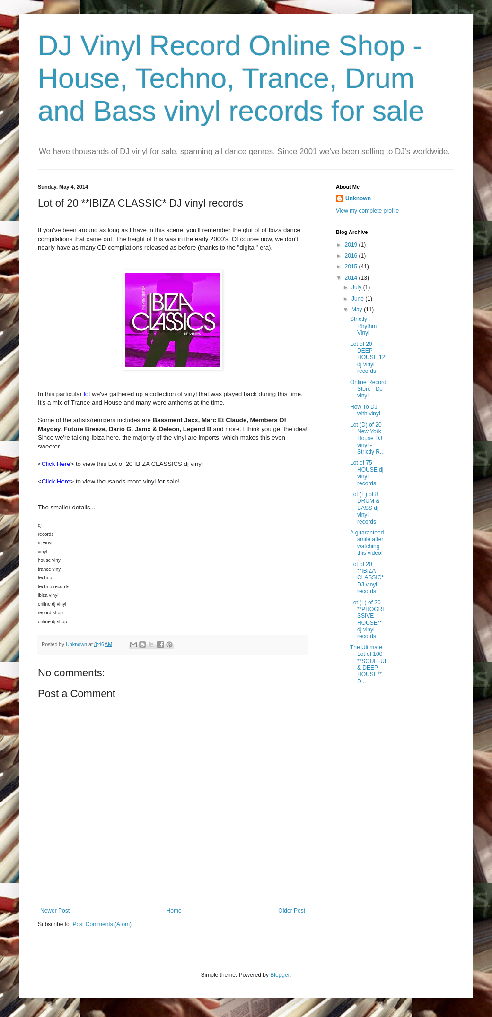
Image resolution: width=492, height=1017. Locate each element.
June (358, 298)
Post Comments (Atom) (102, 924)
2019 (352, 244)
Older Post (291, 910)
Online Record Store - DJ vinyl (368, 389)
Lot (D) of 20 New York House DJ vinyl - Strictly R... (367, 439)
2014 (352, 278)
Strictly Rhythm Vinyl (363, 326)
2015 (352, 266)
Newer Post (55, 910)
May (357, 309)
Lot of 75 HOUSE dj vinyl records (366, 472)
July (357, 287)
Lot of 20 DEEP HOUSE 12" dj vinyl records (368, 358)
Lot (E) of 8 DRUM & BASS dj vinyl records (364, 508)
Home (174, 910)
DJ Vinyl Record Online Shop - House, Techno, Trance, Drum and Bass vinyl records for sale (231, 78)
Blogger (280, 975)
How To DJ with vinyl (365, 410)
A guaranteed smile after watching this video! (367, 542)
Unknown (358, 198)
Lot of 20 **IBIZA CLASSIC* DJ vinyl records (367, 578)
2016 (352, 255)
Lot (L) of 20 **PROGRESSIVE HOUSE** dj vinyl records (368, 619)
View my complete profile (367, 210)
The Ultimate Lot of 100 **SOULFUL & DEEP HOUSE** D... (368, 664)
